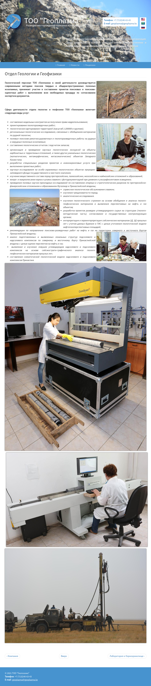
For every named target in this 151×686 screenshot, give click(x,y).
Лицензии (89, 65)
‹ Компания (12, 656)
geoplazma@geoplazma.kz (124, 23)
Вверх (64, 656)
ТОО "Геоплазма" (53, 20)
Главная (60, 65)
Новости (74, 65)
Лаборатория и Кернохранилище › (127, 656)
